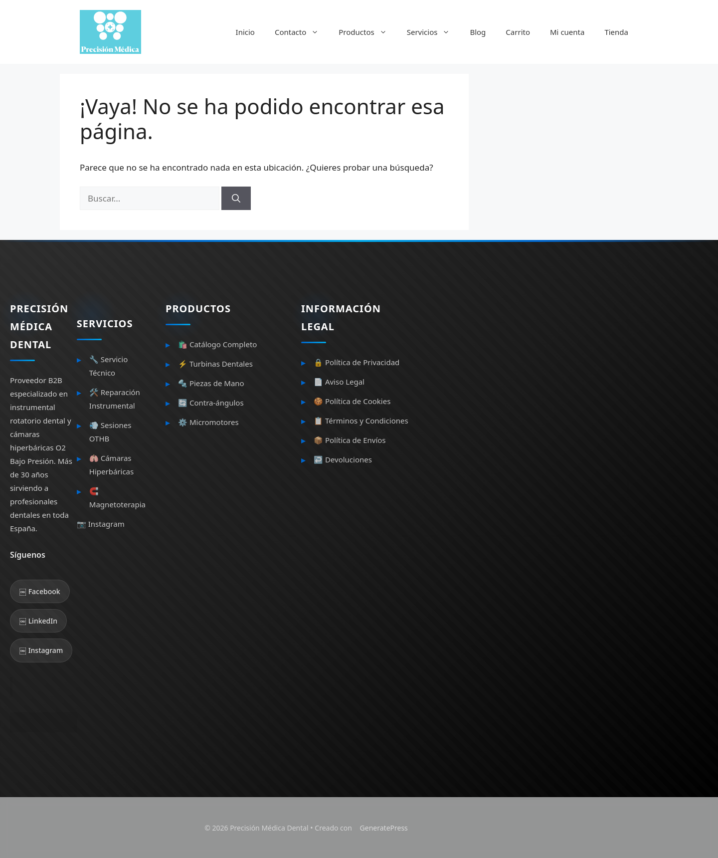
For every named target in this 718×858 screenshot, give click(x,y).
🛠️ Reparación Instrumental (114, 399)
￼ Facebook (39, 591)
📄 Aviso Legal (339, 382)
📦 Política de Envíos (350, 440)
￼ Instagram (41, 650)
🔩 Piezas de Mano (211, 383)
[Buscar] (236, 199)
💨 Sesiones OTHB (110, 431)
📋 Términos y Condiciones (361, 421)
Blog (478, 32)
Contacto (302, 32)
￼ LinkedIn (38, 621)
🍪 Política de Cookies (352, 401)
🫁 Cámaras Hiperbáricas (111, 464)
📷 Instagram (101, 524)
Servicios (433, 32)
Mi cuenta (567, 32)
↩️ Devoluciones (343, 459)
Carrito (518, 32)
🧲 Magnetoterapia (117, 497)
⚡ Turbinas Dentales (215, 364)
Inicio (245, 32)
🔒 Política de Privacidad (356, 362)
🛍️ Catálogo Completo (217, 344)
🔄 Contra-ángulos (211, 403)
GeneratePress (384, 828)
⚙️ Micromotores (208, 422)
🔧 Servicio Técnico (108, 366)
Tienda (616, 32)
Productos (367, 32)
